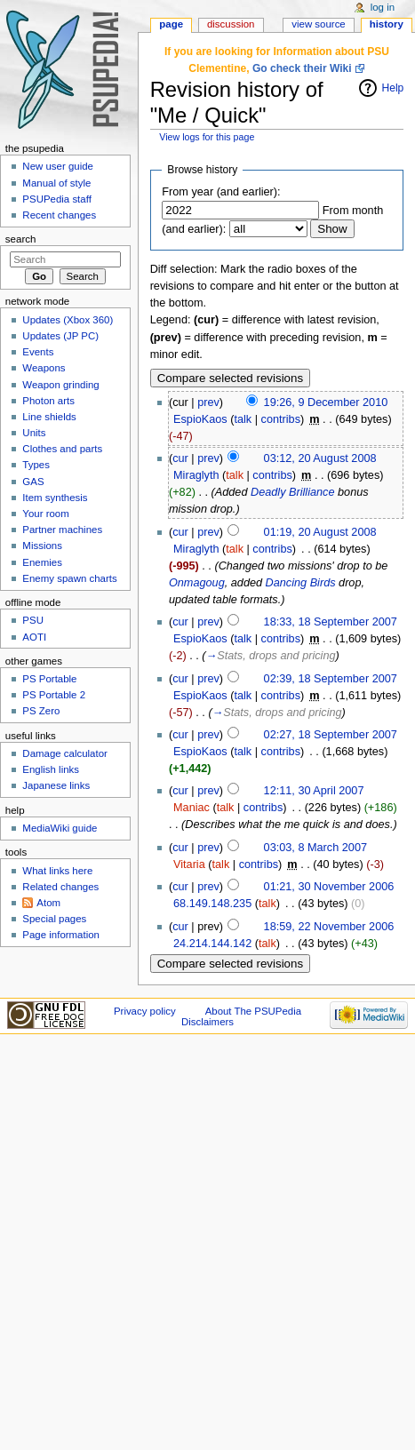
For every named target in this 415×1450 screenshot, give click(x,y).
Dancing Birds (301, 583)
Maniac (191, 807)
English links (50, 769)
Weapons (43, 367)
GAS (33, 481)
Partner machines (62, 529)
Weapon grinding (60, 384)
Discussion (230, 24)
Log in (383, 7)
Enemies (42, 562)
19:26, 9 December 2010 (326, 402)
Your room (45, 513)
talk (242, 419)
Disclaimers (207, 1021)
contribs (280, 419)
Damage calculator (65, 753)
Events (37, 352)
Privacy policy (145, 1011)
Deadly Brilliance (293, 492)
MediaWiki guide (59, 828)
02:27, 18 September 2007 (330, 735)
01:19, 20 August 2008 (320, 532)
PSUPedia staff (56, 199)
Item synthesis (54, 497)
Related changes (60, 886)
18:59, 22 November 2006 (329, 926)
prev (208, 402)
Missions (42, 545)
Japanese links (56, 785)
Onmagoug (197, 583)
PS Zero (41, 710)
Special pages (54, 918)
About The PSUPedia (253, 1011)
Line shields (49, 416)
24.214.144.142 (212, 943)
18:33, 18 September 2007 (330, 622)
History (386, 24)
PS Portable (49, 678)
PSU (33, 620)
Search (20, 239)
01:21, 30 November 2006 (329, 886)
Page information (61, 934)
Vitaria (189, 864)
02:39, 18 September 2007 (330, 679)
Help (393, 88)
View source (318, 24)
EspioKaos (200, 419)
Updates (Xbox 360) (67, 320)
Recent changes (59, 215)
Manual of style (56, 183)
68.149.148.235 (212, 903)
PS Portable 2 (53, 694)
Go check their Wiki (302, 68)
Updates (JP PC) (60, 336)
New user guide (57, 166)
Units (33, 432)
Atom (48, 902)
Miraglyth (196, 475)
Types (36, 464)
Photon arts (48, 400)
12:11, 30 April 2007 (314, 791)
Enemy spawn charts (69, 578)
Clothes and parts (62, 448)
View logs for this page (206, 136)
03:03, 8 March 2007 (315, 847)
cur (180, 458)
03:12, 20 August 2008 (320, 458)
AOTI (34, 637)
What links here (57, 870)
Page (171, 24)
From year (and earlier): (221, 192)
